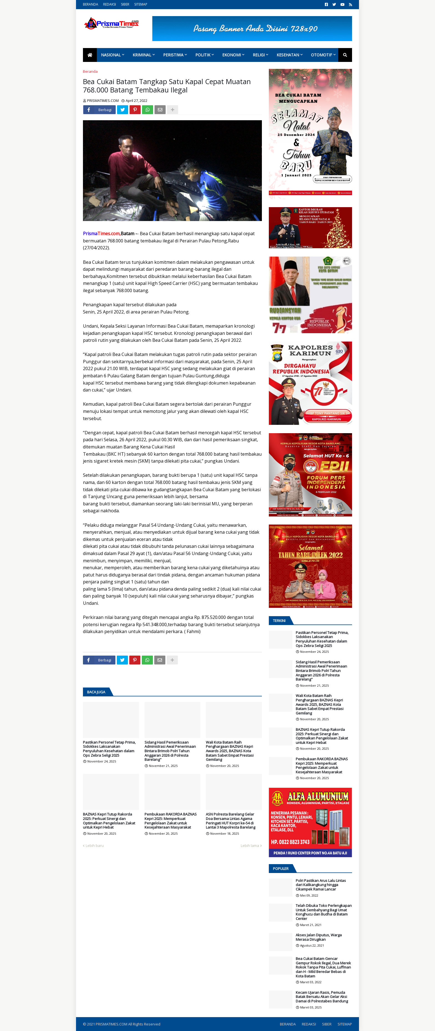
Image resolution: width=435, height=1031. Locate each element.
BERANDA (90, 4)
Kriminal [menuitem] (142, 54)
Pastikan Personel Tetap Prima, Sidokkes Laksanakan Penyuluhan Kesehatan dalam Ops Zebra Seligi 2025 (109, 748)
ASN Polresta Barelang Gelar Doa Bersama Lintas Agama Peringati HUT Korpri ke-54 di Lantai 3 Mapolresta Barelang (230, 820)
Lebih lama (250, 845)
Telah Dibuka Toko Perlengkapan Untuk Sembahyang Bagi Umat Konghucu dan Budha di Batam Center (324, 912)
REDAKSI (109, 4)
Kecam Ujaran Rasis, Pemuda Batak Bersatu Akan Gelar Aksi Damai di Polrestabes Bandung (322, 997)
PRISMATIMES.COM (112, 1024)
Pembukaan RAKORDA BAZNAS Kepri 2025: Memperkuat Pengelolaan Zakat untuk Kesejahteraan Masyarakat (171, 820)
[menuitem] (90, 55)
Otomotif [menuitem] (321, 54)
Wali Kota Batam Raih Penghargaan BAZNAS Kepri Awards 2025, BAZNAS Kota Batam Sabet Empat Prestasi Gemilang (230, 751)
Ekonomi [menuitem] (231, 54)
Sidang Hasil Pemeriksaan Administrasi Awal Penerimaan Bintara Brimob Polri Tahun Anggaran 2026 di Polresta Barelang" (170, 751)
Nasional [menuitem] (111, 54)
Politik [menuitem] (202, 54)
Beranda (90, 71)
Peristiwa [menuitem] (173, 54)
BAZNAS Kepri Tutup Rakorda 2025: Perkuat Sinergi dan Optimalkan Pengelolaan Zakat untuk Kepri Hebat (109, 820)
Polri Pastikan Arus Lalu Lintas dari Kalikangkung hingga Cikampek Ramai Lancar (321, 885)
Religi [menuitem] (259, 54)
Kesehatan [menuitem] (288, 54)
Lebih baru (95, 845)
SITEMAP (140, 4)
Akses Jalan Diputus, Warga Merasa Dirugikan (319, 937)
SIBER (125, 4)
